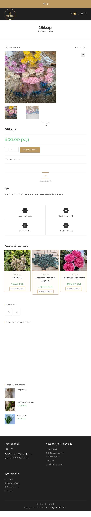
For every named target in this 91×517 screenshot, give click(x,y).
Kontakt (10, 491)
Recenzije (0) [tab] (45, 181)
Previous (45, 122)
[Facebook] (44, 4)
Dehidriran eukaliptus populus (45, 279)
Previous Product (15, 47)
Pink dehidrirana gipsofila (73, 278)
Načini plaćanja (13, 483)
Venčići (51, 461)
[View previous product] (6, 47)
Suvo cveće (18, 160)
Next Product (77, 47)
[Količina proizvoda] (11, 149)
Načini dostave (12, 487)
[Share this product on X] (25, 212)
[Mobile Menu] (81, 14)
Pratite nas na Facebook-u (19, 322)
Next (45, 126)
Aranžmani (52, 449)
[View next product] (84, 47)
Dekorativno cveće (55, 464)
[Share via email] (66, 227)
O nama (10, 479)
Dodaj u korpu (30, 150)
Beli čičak (17, 278)
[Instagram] (47, 4)
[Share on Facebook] (66, 212)
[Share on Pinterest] (25, 227)
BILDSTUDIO (60, 508)
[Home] (38, 31)
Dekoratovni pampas (56, 453)
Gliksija (51, 31)
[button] (83, 55)
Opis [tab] (45, 175)
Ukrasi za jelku (53, 457)
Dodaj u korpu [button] (17, 289)
